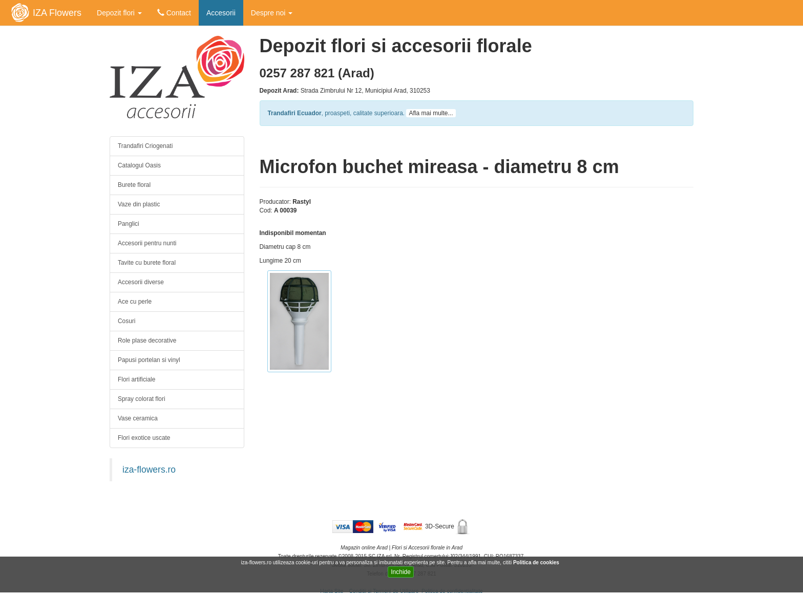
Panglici (128, 223)
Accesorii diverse (141, 282)
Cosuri (126, 321)
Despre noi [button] (272, 13)
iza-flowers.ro (149, 469)
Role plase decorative (147, 340)
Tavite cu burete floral (147, 262)
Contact (174, 13)
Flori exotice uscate (144, 437)
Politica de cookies (537, 562)
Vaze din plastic (139, 204)
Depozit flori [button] (119, 13)
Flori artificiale (136, 379)
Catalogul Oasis (139, 165)
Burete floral (134, 184)
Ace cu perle (135, 301)
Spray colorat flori (141, 398)
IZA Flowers (57, 13)
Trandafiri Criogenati (145, 146)
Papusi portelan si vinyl (149, 360)
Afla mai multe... (431, 113)
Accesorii (221, 13)
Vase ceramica (138, 418)
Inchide (401, 572)
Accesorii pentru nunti (147, 243)
